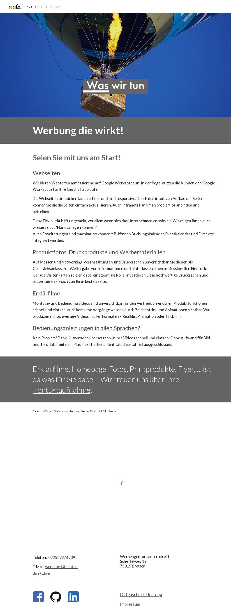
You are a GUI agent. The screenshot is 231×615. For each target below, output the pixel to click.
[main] (124, 130)
